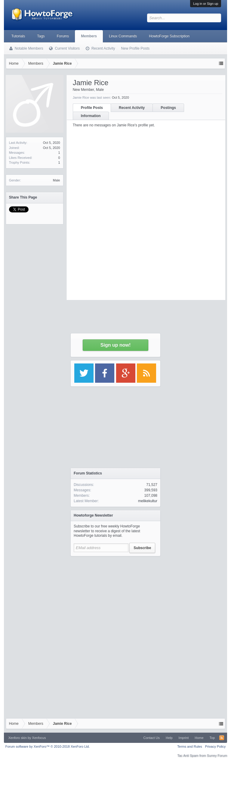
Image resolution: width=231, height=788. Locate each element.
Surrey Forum (217, 755)
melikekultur (147, 501)
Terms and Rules (189, 746)
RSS (221, 737)
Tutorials (18, 36)
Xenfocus (39, 738)
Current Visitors (67, 48)
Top (212, 738)
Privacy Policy (215, 746)
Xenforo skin (17, 738)
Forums (63, 36)
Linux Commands (123, 36)
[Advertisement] (115, 597)
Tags (41, 36)
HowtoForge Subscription (169, 36)
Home (199, 738)
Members (89, 36)
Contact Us (151, 738)
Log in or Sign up (205, 3)
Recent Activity (103, 48)
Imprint (184, 738)
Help (169, 738)
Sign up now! (115, 345)
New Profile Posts (135, 48)
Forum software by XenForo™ (47, 746)
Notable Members (29, 48)
